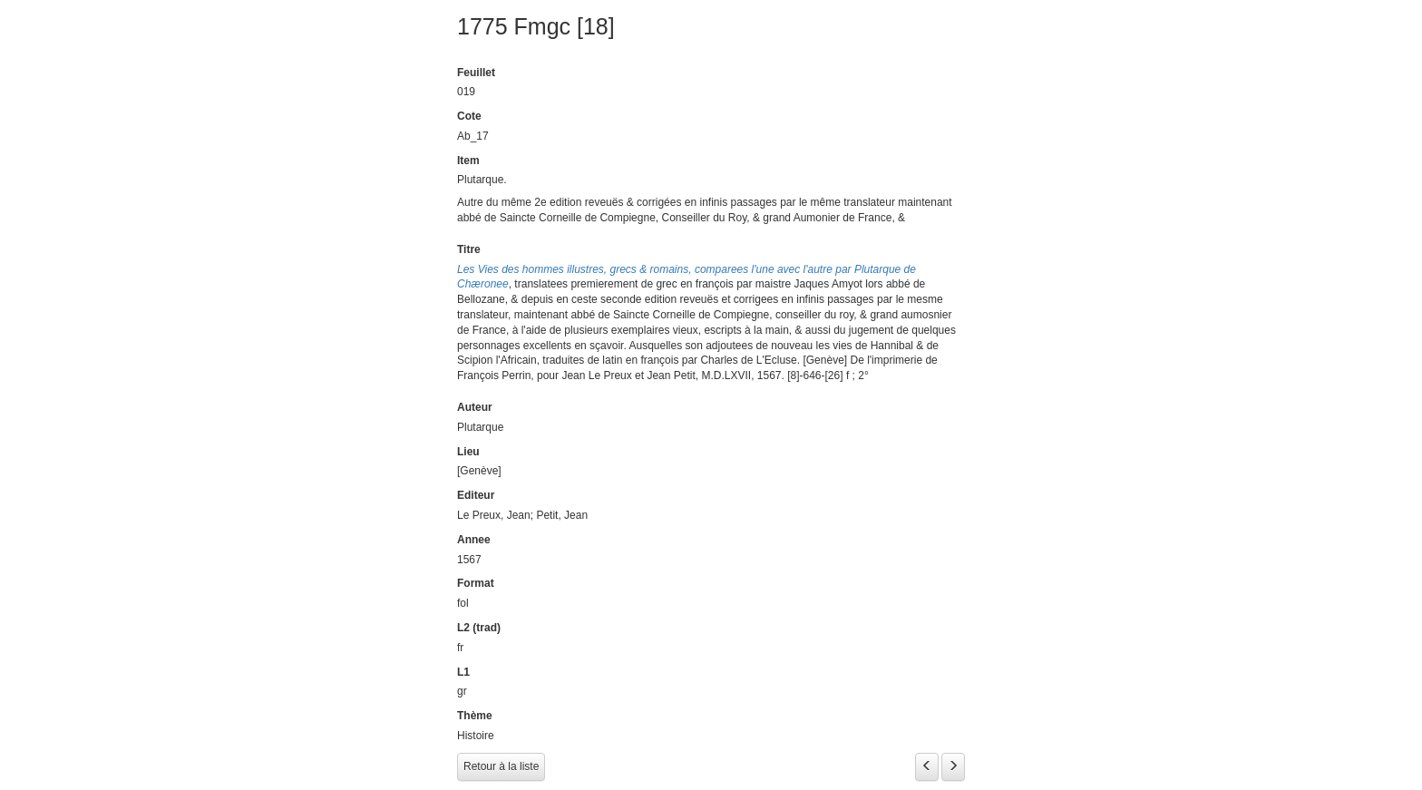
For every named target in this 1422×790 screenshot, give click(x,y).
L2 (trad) (479, 627)
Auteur (474, 407)
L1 (463, 672)
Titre (469, 249)
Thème (474, 715)
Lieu (468, 451)
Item (468, 160)
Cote (469, 116)
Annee (474, 539)
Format (475, 583)
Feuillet (476, 72)
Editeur (475, 495)
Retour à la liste (501, 766)
